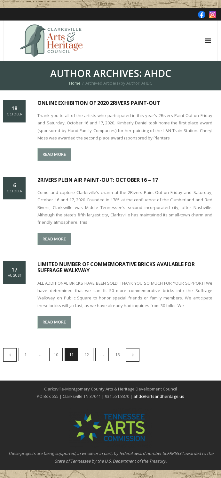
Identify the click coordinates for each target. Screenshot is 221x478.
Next (132, 355)
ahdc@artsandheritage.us (158, 396)
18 (117, 354)
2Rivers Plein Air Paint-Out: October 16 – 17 (97, 179)
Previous (10, 355)
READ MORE (54, 154)
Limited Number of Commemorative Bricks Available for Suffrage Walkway (116, 267)
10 (56, 354)
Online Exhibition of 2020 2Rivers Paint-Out (98, 102)
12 (86, 354)
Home (75, 83)
